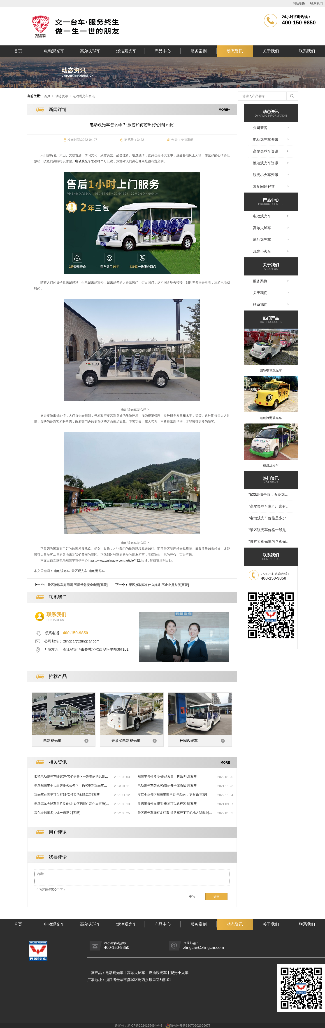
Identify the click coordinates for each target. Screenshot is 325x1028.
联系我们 (316, 3)
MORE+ (224, 109)
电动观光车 (54, 51)
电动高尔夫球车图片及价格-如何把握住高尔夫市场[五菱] (71, 804)
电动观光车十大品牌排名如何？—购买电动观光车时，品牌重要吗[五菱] (69, 786)
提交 (216, 896)
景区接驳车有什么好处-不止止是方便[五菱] (159, 585)
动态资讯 (235, 51)
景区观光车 (79, 571)
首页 (18, 51)
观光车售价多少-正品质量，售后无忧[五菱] (167, 776)
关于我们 (271, 51)
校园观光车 (189, 741)
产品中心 (162, 51)
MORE (225, 762)
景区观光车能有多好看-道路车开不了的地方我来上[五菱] (175, 813)
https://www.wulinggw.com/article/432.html (117, 560)
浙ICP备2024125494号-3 (144, 1025)
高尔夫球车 (90, 51)
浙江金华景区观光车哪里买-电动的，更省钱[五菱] (172, 794)
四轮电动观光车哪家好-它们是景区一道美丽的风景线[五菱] (71, 777)
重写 (192, 896)
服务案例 (198, 51)
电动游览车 (97, 571)
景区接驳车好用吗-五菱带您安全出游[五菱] (78, 585)
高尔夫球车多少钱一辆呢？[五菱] (57, 812)
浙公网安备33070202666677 (190, 1025)
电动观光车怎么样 (87, 161)
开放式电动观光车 (125, 741)
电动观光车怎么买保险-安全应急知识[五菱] (167, 785)
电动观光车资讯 (84, 96)
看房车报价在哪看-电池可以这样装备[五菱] (167, 803)
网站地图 (299, 3)
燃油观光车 (126, 51)
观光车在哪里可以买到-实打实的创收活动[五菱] (67, 794)
